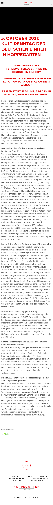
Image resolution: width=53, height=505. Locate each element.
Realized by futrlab (26, 497)
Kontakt (18, 480)
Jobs (29, 476)
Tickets (14, 476)
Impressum (37, 480)
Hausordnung (17, 478)
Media (43, 476)
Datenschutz (40, 478)
